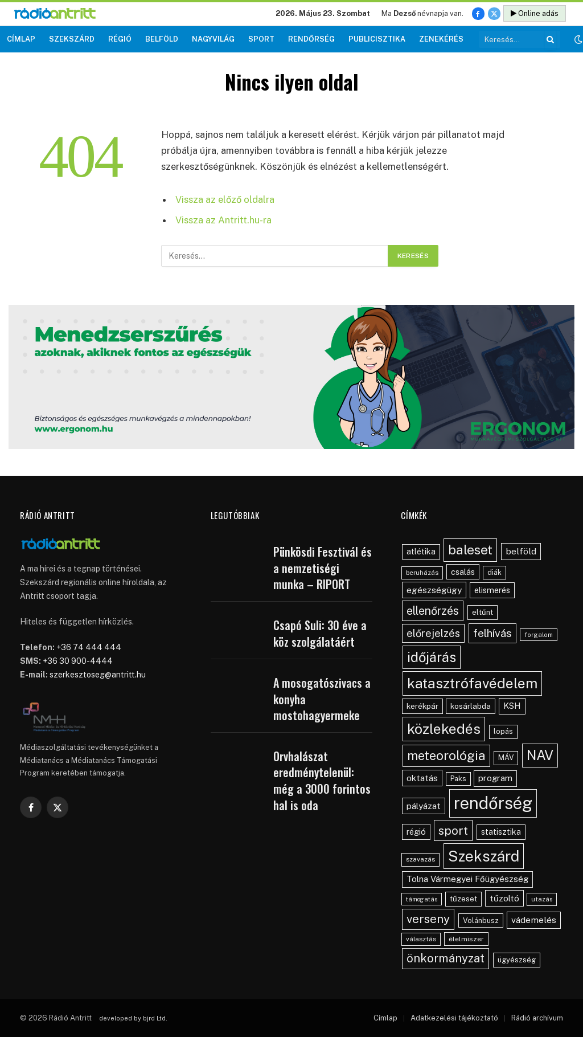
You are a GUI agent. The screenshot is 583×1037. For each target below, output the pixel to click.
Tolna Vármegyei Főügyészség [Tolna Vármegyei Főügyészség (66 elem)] (467, 879)
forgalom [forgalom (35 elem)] (538, 634)
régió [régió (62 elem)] (416, 831)
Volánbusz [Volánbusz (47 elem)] (481, 920)
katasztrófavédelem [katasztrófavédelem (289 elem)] (472, 683)
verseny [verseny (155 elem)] (428, 919)
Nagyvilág (213, 39)
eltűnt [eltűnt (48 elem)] (482, 612)
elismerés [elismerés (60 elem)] (492, 590)
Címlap (21, 39)
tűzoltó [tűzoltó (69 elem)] (504, 898)
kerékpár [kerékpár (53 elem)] (422, 706)
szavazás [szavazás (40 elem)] (420, 859)
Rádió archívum (537, 1018)
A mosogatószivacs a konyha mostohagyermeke (322, 699)
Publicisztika (376, 39)
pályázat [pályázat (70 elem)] (424, 806)
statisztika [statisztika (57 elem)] (501, 831)
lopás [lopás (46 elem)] (503, 731)
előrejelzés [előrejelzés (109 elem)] (433, 633)
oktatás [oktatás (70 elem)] (422, 778)
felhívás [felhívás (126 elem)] (492, 633)
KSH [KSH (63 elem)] (512, 706)
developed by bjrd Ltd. (133, 1018)
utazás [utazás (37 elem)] (541, 899)
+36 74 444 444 (88, 647)
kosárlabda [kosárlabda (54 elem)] (470, 706)
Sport (261, 39)
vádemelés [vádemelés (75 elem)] (533, 919)
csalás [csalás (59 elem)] (463, 572)
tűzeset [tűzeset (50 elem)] (463, 898)
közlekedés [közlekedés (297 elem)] (444, 728)
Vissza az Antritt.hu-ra (223, 220)
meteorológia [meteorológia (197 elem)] (446, 755)
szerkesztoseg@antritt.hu (98, 674)
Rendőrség (311, 39)
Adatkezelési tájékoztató (454, 1018)
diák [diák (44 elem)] (494, 572)
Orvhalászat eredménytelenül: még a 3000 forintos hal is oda (322, 780)
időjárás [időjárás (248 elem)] (431, 657)
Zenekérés (441, 39)
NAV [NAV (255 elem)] (540, 755)
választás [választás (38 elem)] (421, 939)
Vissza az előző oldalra (224, 199)
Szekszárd (72, 39)
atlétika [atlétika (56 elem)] (421, 551)
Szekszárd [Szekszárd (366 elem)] (483, 856)
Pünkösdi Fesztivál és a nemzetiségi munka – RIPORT (322, 568)
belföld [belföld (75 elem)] (521, 551)
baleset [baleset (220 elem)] (470, 549)
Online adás (535, 13)
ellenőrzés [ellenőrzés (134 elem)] (433, 610)
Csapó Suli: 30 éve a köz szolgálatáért (320, 633)
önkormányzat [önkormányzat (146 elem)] (446, 958)
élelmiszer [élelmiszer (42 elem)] (466, 939)
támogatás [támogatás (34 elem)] (421, 899)
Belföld (161, 39)
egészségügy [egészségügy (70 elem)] (434, 590)
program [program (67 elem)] (495, 778)
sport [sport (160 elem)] (453, 830)
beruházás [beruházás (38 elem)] (422, 573)
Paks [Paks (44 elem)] (458, 778)
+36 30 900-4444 (78, 661)
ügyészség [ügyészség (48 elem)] (517, 960)
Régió (120, 39)
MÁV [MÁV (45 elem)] (506, 757)
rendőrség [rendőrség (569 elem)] (493, 803)
